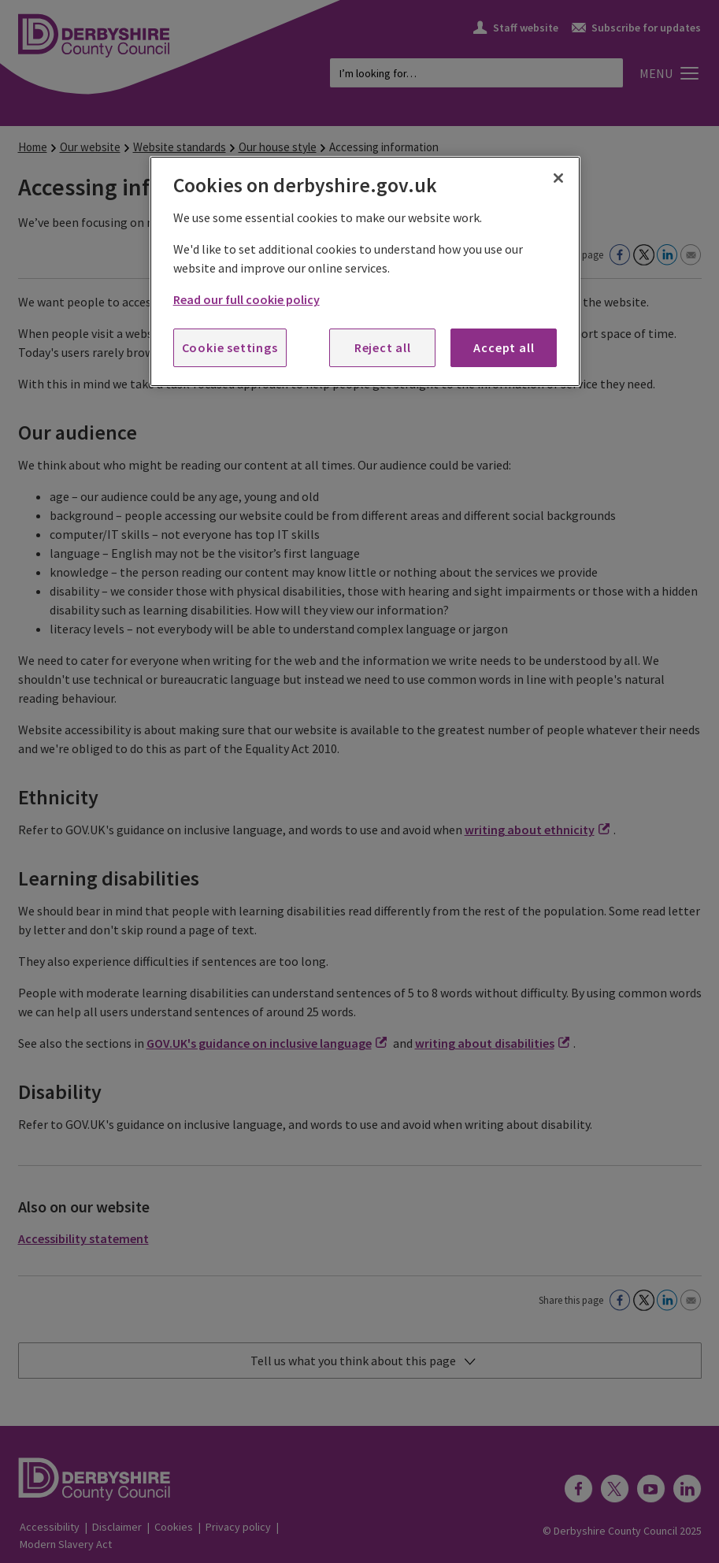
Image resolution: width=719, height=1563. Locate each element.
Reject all (382, 347)
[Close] (558, 178)
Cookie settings (230, 347)
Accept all (503, 347)
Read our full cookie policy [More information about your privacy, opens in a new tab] (246, 299)
